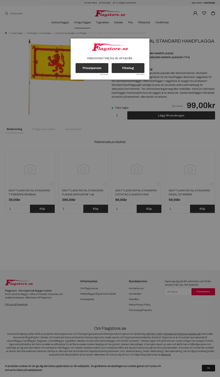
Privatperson (92, 68)
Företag (128, 68)
